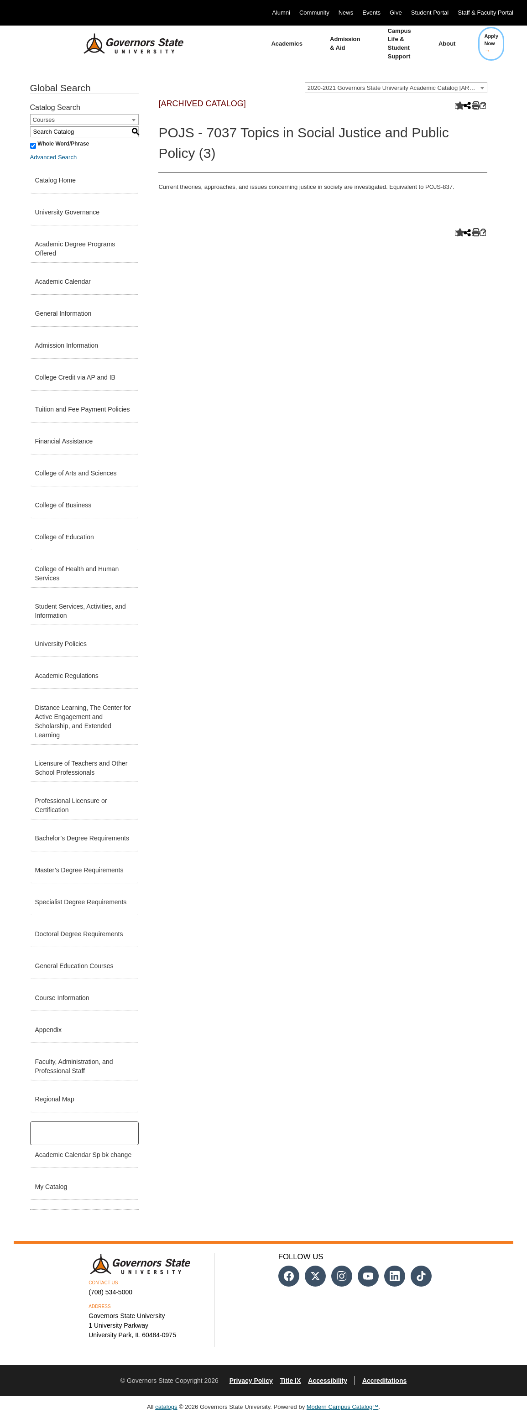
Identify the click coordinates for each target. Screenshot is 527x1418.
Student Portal (430, 12)
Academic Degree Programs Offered (75, 248)
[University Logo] (126, 43)
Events (371, 12)
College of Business (63, 505)
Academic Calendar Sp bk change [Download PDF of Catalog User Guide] (83, 1154)
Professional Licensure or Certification (71, 805)
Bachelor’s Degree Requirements (82, 838)
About (447, 43)
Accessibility (327, 1380)
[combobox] (396, 87)
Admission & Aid (345, 43)
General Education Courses (74, 966)
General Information (63, 313)
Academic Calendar (63, 281)
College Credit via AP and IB (75, 377)
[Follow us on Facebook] (288, 1276)
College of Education (64, 537)
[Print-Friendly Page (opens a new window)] (475, 106)
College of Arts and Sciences (76, 473)
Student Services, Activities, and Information (80, 611)
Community (314, 12)
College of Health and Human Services (77, 573)
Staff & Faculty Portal (485, 12)
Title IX (290, 1380)
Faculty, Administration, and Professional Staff (74, 1066)
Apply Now (491, 43)
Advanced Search (53, 157)
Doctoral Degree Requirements (79, 934)
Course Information (62, 997)
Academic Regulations (67, 675)
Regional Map (54, 1099)
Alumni (281, 12)
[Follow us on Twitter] (315, 1276)
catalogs (166, 1406)
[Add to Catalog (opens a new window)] (458, 106)
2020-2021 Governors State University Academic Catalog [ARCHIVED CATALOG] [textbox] (397, 87)
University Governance (67, 212)
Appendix (48, 1029)
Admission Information (67, 345)
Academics (287, 43)
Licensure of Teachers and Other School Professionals (81, 768)
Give (396, 12)
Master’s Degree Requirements (79, 870)
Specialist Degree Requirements (81, 902)
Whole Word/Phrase (63, 144)
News (346, 12)
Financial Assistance (64, 441)
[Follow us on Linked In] (394, 1276)
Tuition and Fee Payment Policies (82, 409)
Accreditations (384, 1380)
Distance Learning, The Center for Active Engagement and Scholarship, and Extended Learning (83, 721)
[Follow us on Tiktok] (421, 1276)
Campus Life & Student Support (399, 43)
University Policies (61, 643)
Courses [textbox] (44, 119)
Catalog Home (55, 180)
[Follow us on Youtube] (368, 1276)
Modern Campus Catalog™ (343, 1406)
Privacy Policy (251, 1380)
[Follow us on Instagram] (341, 1276)
